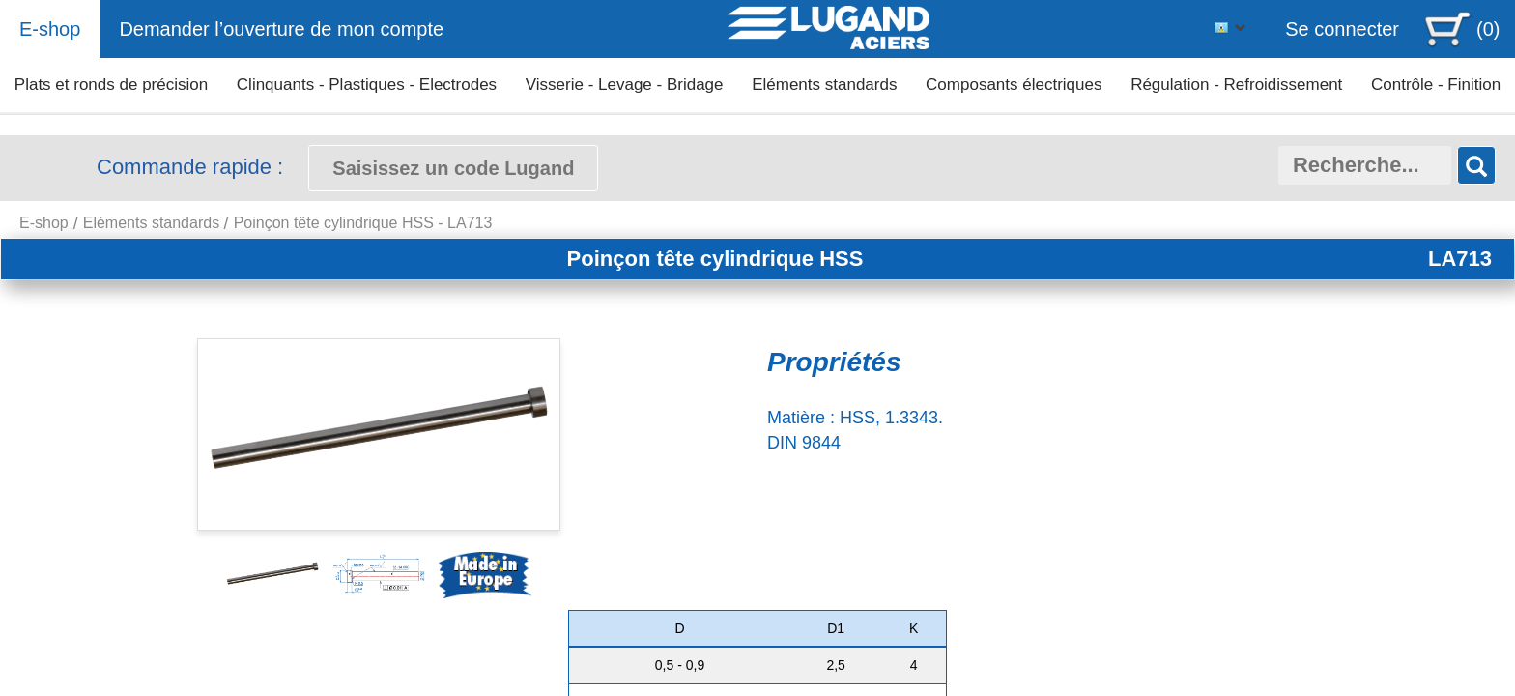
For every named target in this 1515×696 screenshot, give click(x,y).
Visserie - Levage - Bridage (625, 84)
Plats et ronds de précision (111, 84)
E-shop (49, 29)
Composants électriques (1013, 84)
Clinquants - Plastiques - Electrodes (367, 84)
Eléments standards (824, 84)
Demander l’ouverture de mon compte (281, 29)
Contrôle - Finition (1436, 84)
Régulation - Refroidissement (1236, 84)
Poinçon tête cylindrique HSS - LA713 (363, 223)
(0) (1488, 29)
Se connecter (1342, 29)
